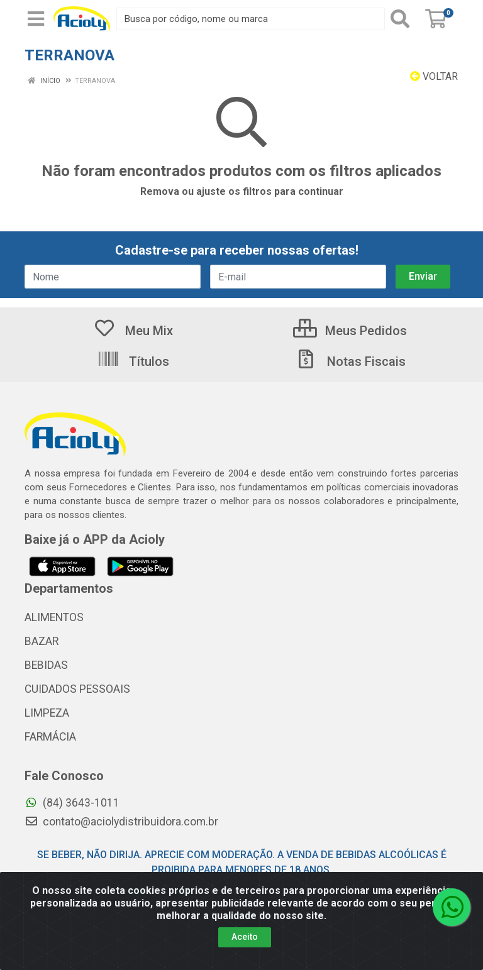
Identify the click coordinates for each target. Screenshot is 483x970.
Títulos (133, 361)
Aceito (244, 937)
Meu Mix (133, 330)
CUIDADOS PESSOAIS (77, 689)
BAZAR (41, 641)
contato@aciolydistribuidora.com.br (121, 821)
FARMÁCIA (50, 736)
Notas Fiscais (350, 361)
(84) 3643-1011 (72, 802)
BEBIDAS (46, 665)
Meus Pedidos (350, 330)
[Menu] (36, 19)
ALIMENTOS (54, 617)
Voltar (434, 76)
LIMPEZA (47, 713)
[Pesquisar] (402, 19)
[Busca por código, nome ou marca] (250, 19)
